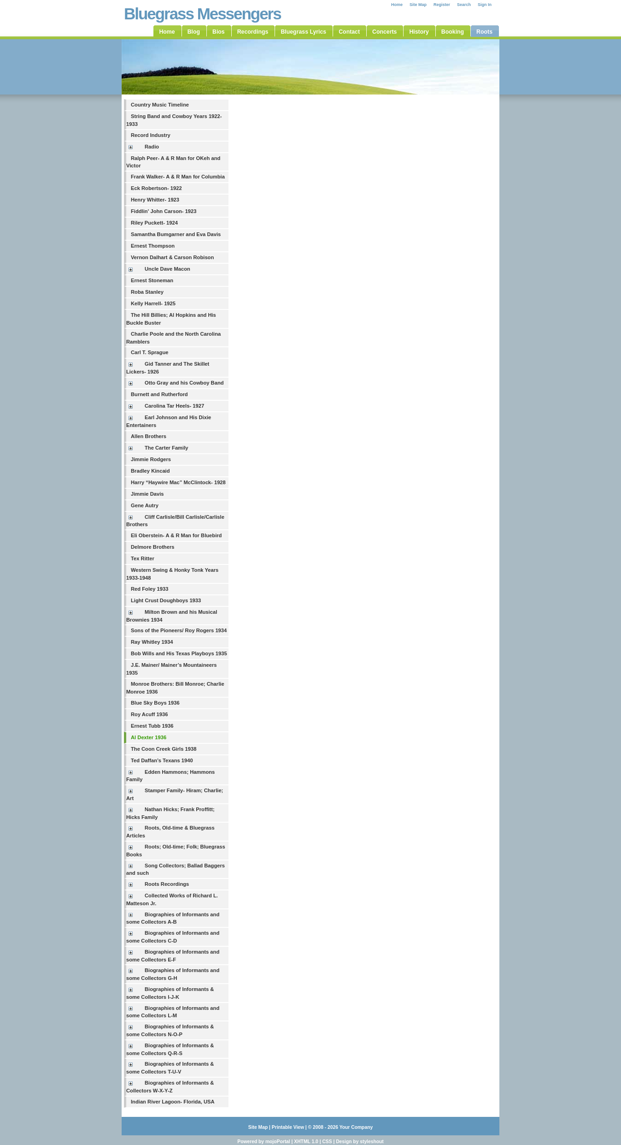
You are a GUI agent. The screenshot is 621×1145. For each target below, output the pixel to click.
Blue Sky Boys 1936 (155, 703)
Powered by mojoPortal (263, 1141)
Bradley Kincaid (150, 471)
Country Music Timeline (160, 104)
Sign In (485, 4)
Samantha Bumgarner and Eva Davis (176, 234)
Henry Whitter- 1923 (155, 199)
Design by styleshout (360, 1141)
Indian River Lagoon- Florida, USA (173, 1101)
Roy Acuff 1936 (149, 714)
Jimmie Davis (147, 494)
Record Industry (150, 135)
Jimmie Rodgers (151, 459)
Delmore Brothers (153, 547)
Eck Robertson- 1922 (156, 188)
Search (464, 4)
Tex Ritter (142, 558)
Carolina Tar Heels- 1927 (174, 406)
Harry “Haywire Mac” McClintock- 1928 (178, 482)
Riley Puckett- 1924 (154, 222)
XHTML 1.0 (306, 1141)
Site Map (418, 4)
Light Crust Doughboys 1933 (166, 600)
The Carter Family (166, 448)
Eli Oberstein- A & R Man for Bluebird (176, 535)
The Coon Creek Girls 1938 (163, 749)
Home (397, 4)
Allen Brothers (148, 436)
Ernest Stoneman (152, 280)
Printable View (288, 1127)
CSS (327, 1141)
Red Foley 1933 (149, 589)
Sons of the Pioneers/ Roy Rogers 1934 (179, 630)
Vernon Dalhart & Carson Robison (172, 257)
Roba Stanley (147, 292)
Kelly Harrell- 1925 (153, 303)
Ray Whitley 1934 (152, 642)
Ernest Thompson (153, 246)
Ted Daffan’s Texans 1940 (162, 760)
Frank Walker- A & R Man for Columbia (178, 176)
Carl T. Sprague (149, 352)
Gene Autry (144, 505)
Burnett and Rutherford (159, 394)
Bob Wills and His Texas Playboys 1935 (179, 653)
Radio (152, 146)
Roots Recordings (167, 884)
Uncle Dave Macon (167, 269)
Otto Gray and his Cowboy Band (184, 383)
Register (442, 4)
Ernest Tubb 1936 (152, 726)
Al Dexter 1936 (148, 737)
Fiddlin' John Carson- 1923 (164, 211)
